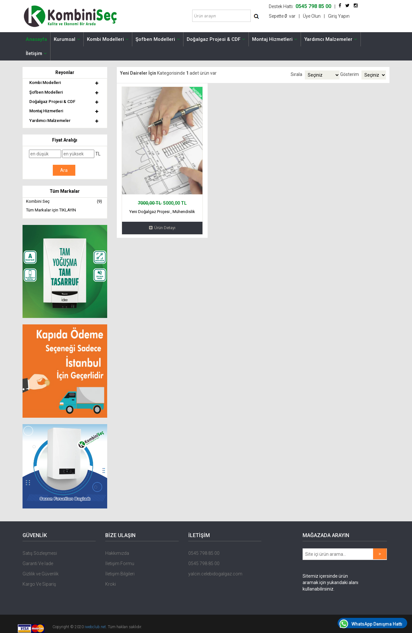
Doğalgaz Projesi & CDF (216, 39)
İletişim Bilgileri (120, 573)
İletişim (36, 53)
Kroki (110, 584)
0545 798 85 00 (204, 553)
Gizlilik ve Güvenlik (41, 573)
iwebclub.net (95, 627)
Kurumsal (67, 39)
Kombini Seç (64, 202)
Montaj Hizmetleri (274, 39)
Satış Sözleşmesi (40, 553)
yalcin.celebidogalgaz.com (215, 573)
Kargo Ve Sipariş (39, 584)
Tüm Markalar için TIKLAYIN (51, 210)
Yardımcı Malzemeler (330, 39)
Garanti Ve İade (38, 563)
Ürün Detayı (162, 227)
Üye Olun (312, 16)
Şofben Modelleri (158, 39)
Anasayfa (36, 39)
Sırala (296, 74)
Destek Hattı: (300, 6)
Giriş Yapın (339, 16)
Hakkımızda (117, 553)
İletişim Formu (119, 563)
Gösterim (349, 74)
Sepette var (282, 16)
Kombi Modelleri (108, 39)
